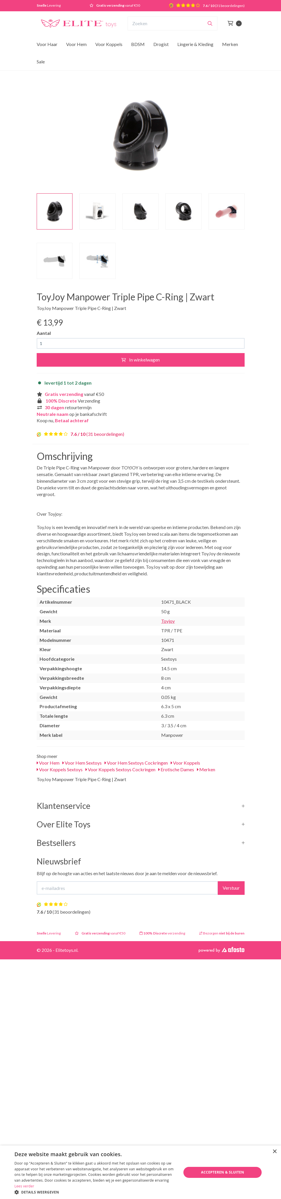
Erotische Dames (176, 769)
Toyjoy (168, 621)
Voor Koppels (108, 44)
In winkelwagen (140, 359)
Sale (41, 61)
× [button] (274, 1152)
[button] (95, 1192)
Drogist (161, 44)
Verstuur (231, 887)
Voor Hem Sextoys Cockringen (136, 762)
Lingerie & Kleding (195, 44)
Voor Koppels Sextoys (60, 769)
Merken (230, 44)
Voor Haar (47, 44)
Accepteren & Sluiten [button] (222, 1172)
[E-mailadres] (127, 888)
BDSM (138, 44)
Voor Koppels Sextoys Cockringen (120, 769)
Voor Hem (76, 44)
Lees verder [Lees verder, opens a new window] (24, 1186)
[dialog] (140, 1172)
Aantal (44, 333)
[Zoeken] (210, 23)
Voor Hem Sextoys (82, 762)
